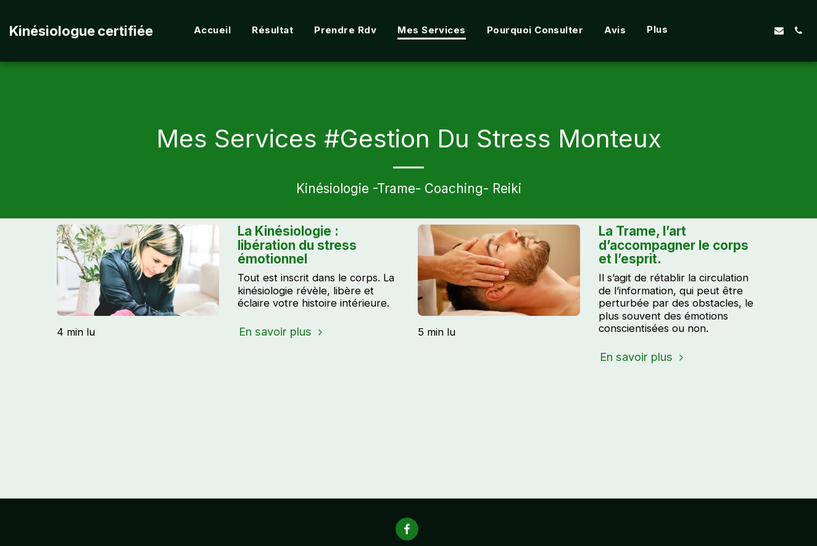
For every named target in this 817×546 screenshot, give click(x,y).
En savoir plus (282, 331)
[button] (741, 30)
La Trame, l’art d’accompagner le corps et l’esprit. (674, 245)
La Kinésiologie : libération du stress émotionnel (297, 245)
